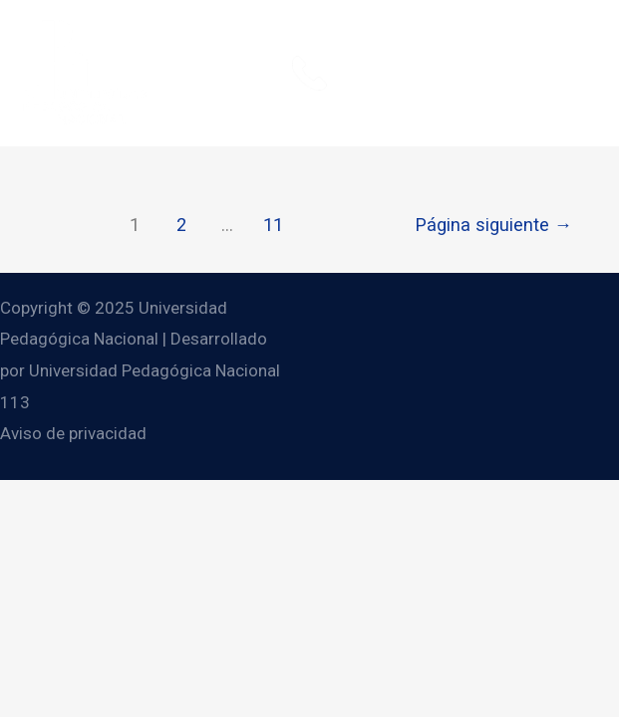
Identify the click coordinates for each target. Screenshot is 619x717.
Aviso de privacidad (73, 433)
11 (273, 224)
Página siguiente (494, 224)
